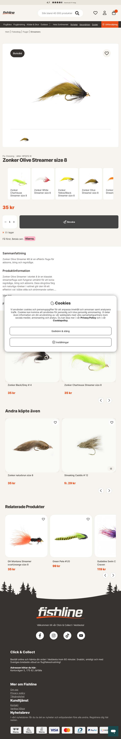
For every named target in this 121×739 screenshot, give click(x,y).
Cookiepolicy (60, 320)
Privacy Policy (88, 317)
